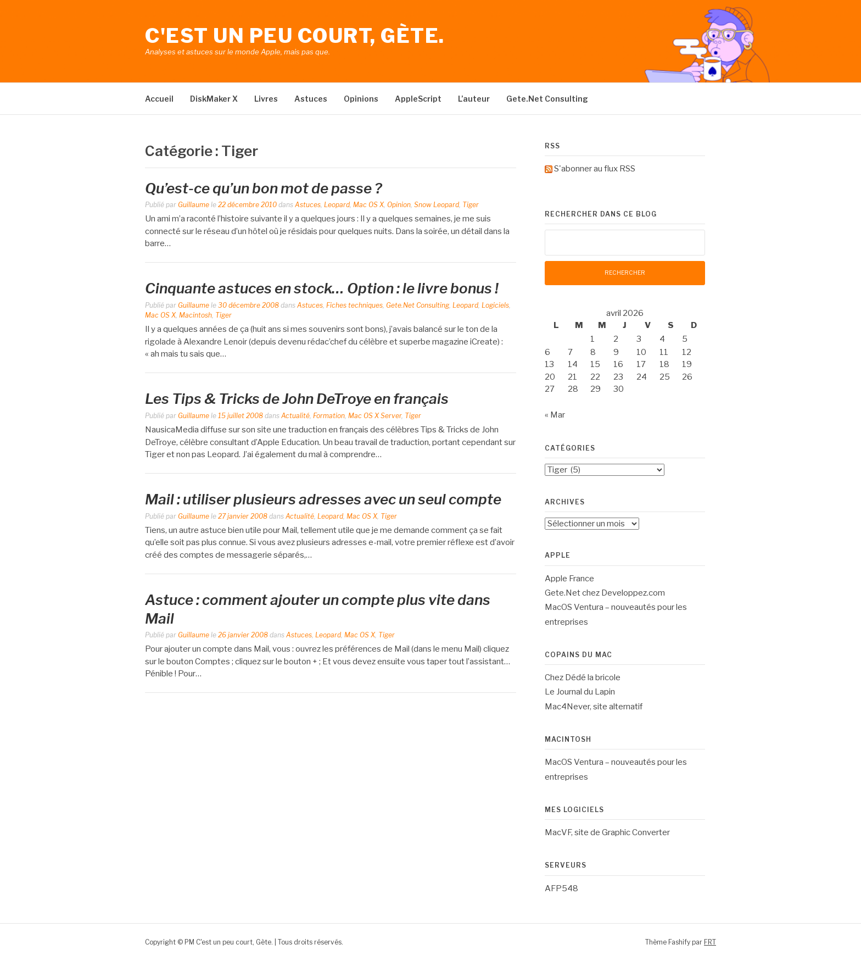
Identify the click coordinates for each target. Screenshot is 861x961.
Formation (329, 416)
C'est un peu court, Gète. (295, 36)
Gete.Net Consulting (547, 98)
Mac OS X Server (374, 416)
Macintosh (195, 315)
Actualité (295, 416)
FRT (710, 942)
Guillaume (193, 205)
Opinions (361, 98)
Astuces (310, 98)
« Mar (555, 415)
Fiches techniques (354, 305)
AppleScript (418, 98)
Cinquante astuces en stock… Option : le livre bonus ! (322, 288)
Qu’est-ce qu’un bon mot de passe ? (263, 188)
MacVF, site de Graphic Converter (607, 832)
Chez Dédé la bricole (582, 677)
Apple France (569, 579)
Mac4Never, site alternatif (593, 707)
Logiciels (495, 305)
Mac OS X (368, 205)
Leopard (337, 205)
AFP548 (561, 888)
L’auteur (474, 98)
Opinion (399, 205)
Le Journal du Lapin (580, 692)
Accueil (159, 98)
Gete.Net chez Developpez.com (605, 593)
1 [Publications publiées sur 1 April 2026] (592, 339)
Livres (266, 98)
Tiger (470, 205)
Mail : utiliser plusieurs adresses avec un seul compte (323, 499)
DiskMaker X (214, 98)
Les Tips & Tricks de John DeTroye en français (297, 398)
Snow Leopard (436, 205)
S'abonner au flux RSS (594, 169)
